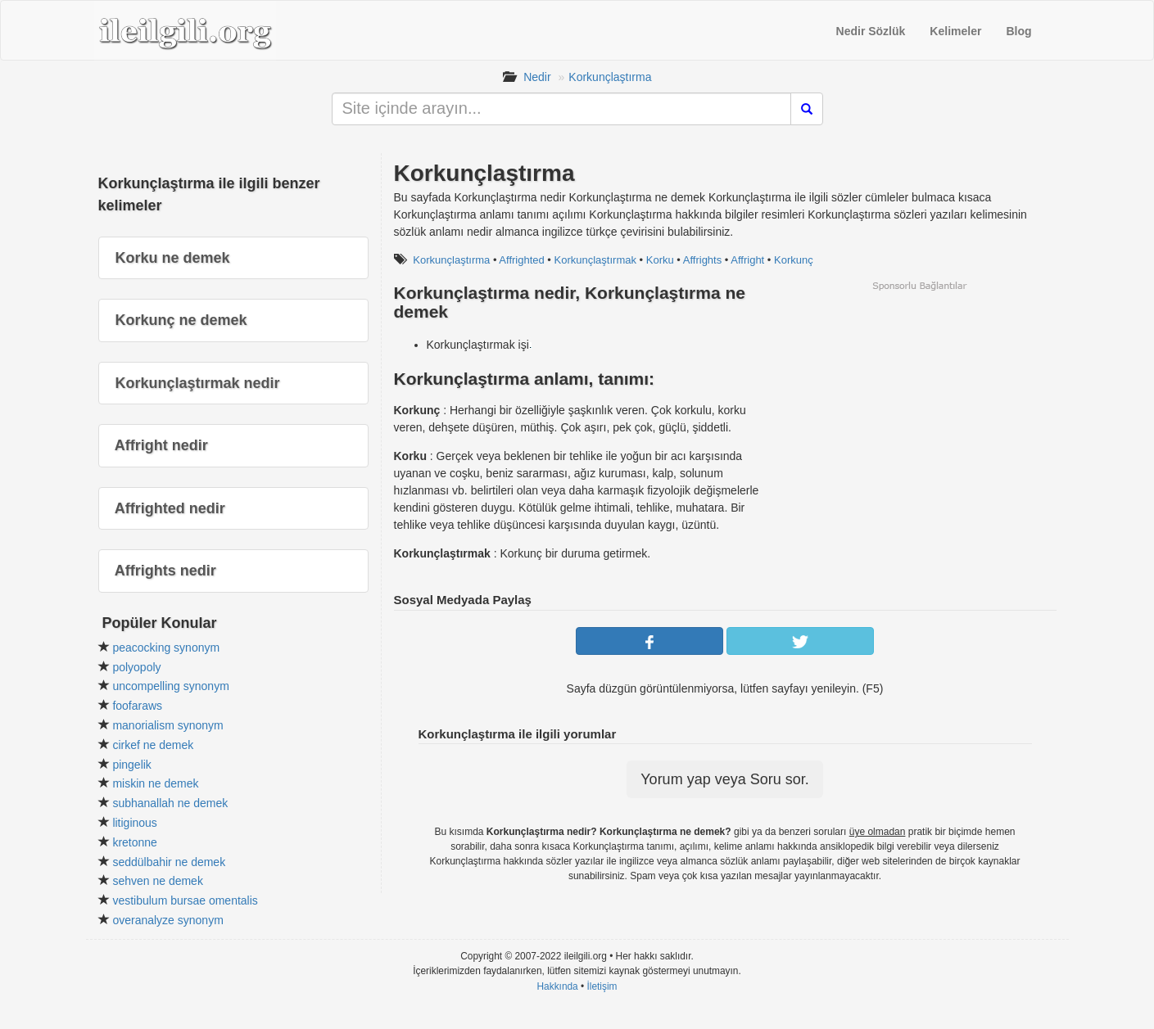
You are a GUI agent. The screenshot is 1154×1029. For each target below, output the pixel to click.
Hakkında (556, 986)
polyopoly (136, 667)
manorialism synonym (167, 725)
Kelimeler (955, 31)
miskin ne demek (155, 783)
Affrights (702, 260)
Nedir (536, 76)
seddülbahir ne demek (168, 862)
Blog (1018, 31)
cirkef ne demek (152, 744)
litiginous (134, 822)
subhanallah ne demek (170, 803)
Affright (747, 260)
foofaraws (137, 705)
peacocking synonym (165, 647)
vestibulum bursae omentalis (184, 900)
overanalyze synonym (167, 920)
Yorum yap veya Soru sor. (724, 779)
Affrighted (521, 260)
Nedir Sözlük (871, 31)
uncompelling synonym (170, 686)
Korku (660, 260)
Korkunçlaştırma (609, 76)
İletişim (602, 986)
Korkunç (793, 260)
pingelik (131, 764)
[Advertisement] (919, 406)
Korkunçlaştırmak (595, 260)
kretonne (134, 842)
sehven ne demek (157, 880)
